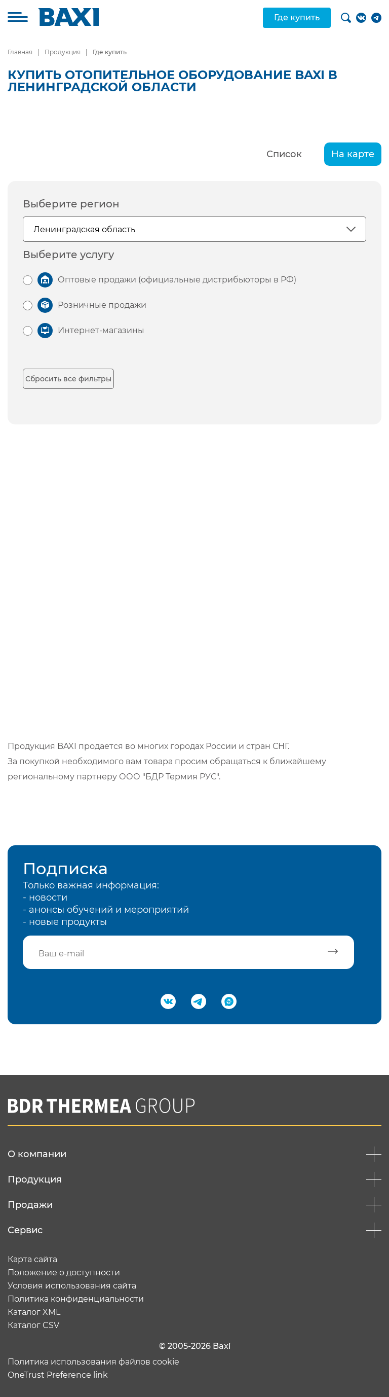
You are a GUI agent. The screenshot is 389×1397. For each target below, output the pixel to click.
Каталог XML (34, 1312)
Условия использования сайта (72, 1286)
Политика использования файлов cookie (93, 1362)
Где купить (297, 17)
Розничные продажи (102, 305)
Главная (20, 52)
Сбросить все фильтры (68, 378)
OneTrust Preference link (58, 1375)
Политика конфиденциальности (76, 1299)
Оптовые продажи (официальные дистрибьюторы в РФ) (177, 279)
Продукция (63, 52)
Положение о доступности (64, 1273)
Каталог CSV (33, 1325)
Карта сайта (32, 1260)
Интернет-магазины (101, 330)
